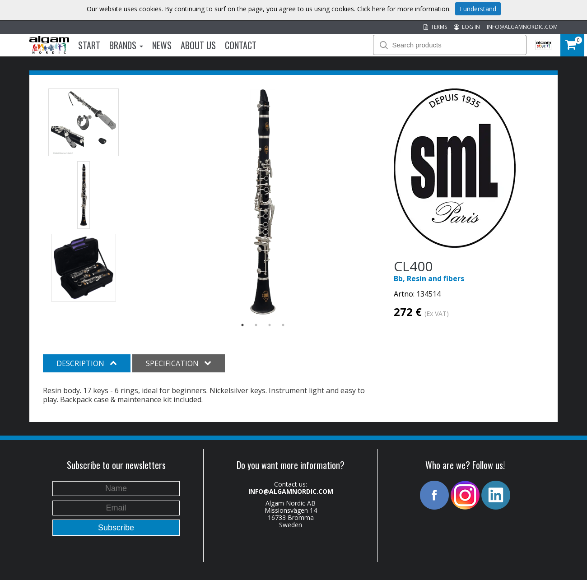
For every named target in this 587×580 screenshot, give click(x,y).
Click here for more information (403, 9)
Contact (240, 45)
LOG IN (467, 27)
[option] (263, 202)
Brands (126, 45)
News (162, 45)
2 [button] (256, 324)
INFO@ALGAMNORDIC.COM (522, 27)
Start (89, 45)
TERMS (435, 27)
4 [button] (283, 324)
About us (198, 45)
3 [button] (269, 324)
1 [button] (242, 324)
